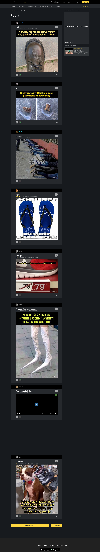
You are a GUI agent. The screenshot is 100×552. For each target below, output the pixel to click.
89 (51, 530)
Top (70, 2)
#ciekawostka (34, 28)
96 (17, 530)
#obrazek (22, 257)
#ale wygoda (35, 196)
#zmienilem (30, 257)
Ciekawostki (30, 6)
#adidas (27, 137)
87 (61, 530)
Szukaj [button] (86, 6)
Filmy (64, 2)
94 (26, 530)
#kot (24, 28)
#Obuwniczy (36, 463)
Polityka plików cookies (62, 545)
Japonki (18, 195)
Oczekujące (56, 2)
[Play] (17, 413)
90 (46, 530)
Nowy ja (19, 256)
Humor (18, 6)
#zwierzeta (27, 28)
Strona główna (14, 10)
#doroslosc (31, 463)
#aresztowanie (32, 137)
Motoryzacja (57, 6)
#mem (25, 310)
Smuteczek (20, 461)
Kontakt (39, 545)
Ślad (17, 27)
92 (36, 530)
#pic (30, 310)
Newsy (51, 6)
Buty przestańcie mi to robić (26, 309)
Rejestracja (85, 2)
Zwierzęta (13, 6)
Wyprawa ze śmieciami (24, 391)
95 (22, 530)
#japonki (31, 196)
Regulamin (52, 545)
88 (56, 530)
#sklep (34, 90)
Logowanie (78, 2)
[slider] (29, 413)
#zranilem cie (35, 257)
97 (12, 530)
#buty (31, 28)
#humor (21, 28)
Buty (17, 88)
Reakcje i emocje (44, 6)
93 (31, 530)
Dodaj (24, 2)
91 (41, 530)
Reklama (45, 545)
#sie (27, 257)
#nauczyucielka (34, 310)
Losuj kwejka (56, 525)
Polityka (36, 6)
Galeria (23, 6)
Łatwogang (20, 136)
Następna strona (29, 525)
